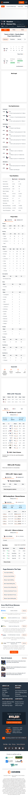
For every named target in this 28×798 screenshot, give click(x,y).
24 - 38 (16, 435)
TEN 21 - (17, 521)
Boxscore (6, 39)
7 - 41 (16, 442)
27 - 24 (16, 447)
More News (24, 657)
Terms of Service (21, 744)
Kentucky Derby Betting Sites (10, 587)
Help (10, 744)
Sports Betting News (21, 692)
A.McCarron (5, 516)
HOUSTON (8, 477)
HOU (5, 399)
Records (19, 39)
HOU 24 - (17, 523)
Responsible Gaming (21, 696)
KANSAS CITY (20, 477)
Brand (4, 694)
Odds (26, 6)
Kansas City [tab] (18, 220)
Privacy (14, 744)
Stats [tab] (5, 29)
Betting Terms (14, 414)
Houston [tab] (8, 220)
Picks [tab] (14, 29)
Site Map (5, 744)
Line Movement (19, 66)
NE (11, 437)
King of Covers (19, 703)
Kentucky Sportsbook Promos (10, 591)
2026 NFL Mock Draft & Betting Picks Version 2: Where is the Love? (16, 668)
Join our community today (14, 722)
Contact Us (5, 688)
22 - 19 (16, 426)
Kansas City (11, 24)
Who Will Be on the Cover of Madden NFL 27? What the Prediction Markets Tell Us (16, 674)
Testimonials (5, 696)
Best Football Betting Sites (9, 583)
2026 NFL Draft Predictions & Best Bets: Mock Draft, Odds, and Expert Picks (16, 661)
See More (14, 652)
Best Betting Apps (7, 705)
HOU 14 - (17, 516)
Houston (9, 21)
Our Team (5, 692)
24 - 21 (16, 433)
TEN (12, 428)
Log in (21, 2)
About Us (5, 685)
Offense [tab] (8, 536)
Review (24, 610)
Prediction (12, 39)
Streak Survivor (19, 702)
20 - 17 (16, 440)
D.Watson (4, 513)
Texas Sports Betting (8, 572)
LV (11, 447)
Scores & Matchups (11, 6)
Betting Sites (7, 699)
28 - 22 (16, 438)
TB (11, 430)
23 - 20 (16, 430)
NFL (3, 6)
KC (5, 401)
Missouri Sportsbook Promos (10, 594)
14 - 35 (16, 428)
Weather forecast (21, 26)
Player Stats (20, 54)
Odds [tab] (22, 29)
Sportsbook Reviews (21, 690)
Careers (4, 690)
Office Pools (18, 705)
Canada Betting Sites (8, 702)
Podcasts (17, 694)
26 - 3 (16, 445)
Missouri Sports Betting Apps (10, 598)
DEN (12, 435)
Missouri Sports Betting (9, 579)
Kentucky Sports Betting (9, 576)
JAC (12, 445)
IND (12, 440)
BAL (12, 442)
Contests (18, 699)
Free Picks (20, 6)
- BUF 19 (17, 513)
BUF (12, 425)
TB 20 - (17, 518)
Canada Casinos (6, 703)
